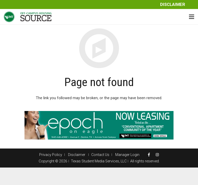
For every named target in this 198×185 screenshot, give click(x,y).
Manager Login (127, 155)
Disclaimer (172, 4)
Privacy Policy (50, 155)
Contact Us (100, 155)
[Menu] (191, 16)
